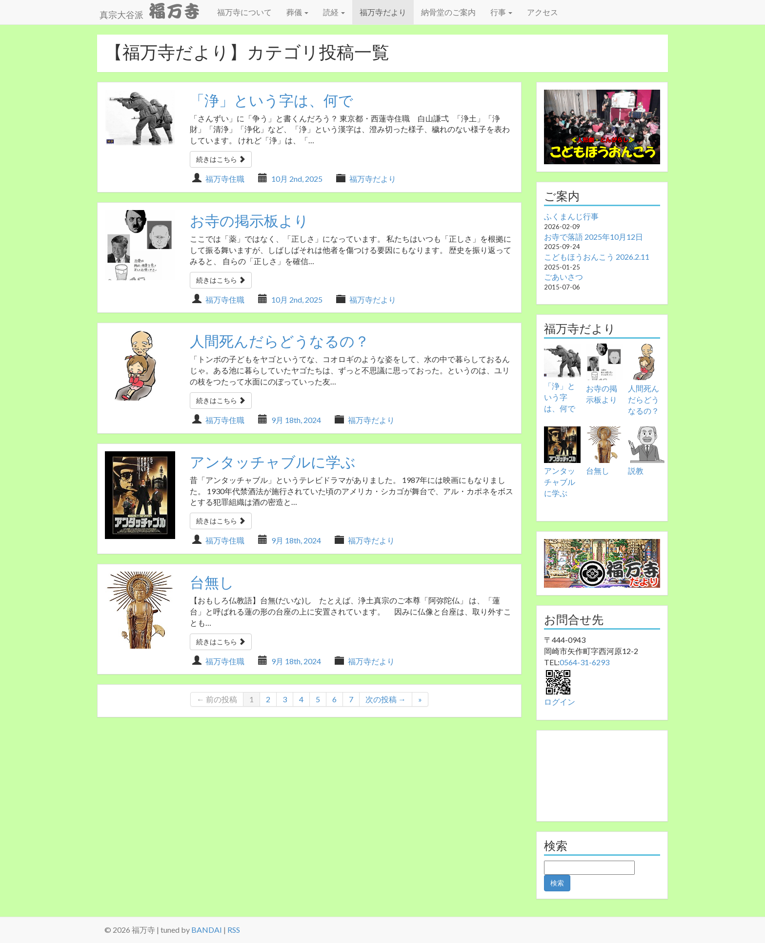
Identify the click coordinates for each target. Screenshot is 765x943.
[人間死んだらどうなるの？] (646, 362)
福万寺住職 (224, 178)
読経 (334, 12)
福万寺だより (383, 12)
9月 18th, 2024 (296, 419)
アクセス (542, 12)
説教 (636, 470)
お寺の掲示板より (249, 220)
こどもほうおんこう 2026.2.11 (596, 256)
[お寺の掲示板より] (604, 362)
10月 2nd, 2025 (296, 178)
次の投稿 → (385, 699)
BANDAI (206, 929)
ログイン (559, 701)
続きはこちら (220, 159)
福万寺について (244, 12)
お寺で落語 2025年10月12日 (593, 236)
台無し (212, 582)
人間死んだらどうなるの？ (279, 340)
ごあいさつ (563, 276)
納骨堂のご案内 (448, 12)
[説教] (646, 444)
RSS (233, 929)
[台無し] (604, 444)
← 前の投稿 (217, 699)
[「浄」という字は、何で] (562, 361)
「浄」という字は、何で (271, 100)
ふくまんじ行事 (571, 216)
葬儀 (297, 12)
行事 (501, 12)
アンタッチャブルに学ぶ (273, 461)
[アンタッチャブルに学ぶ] (562, 444)
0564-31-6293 (584, 662)
